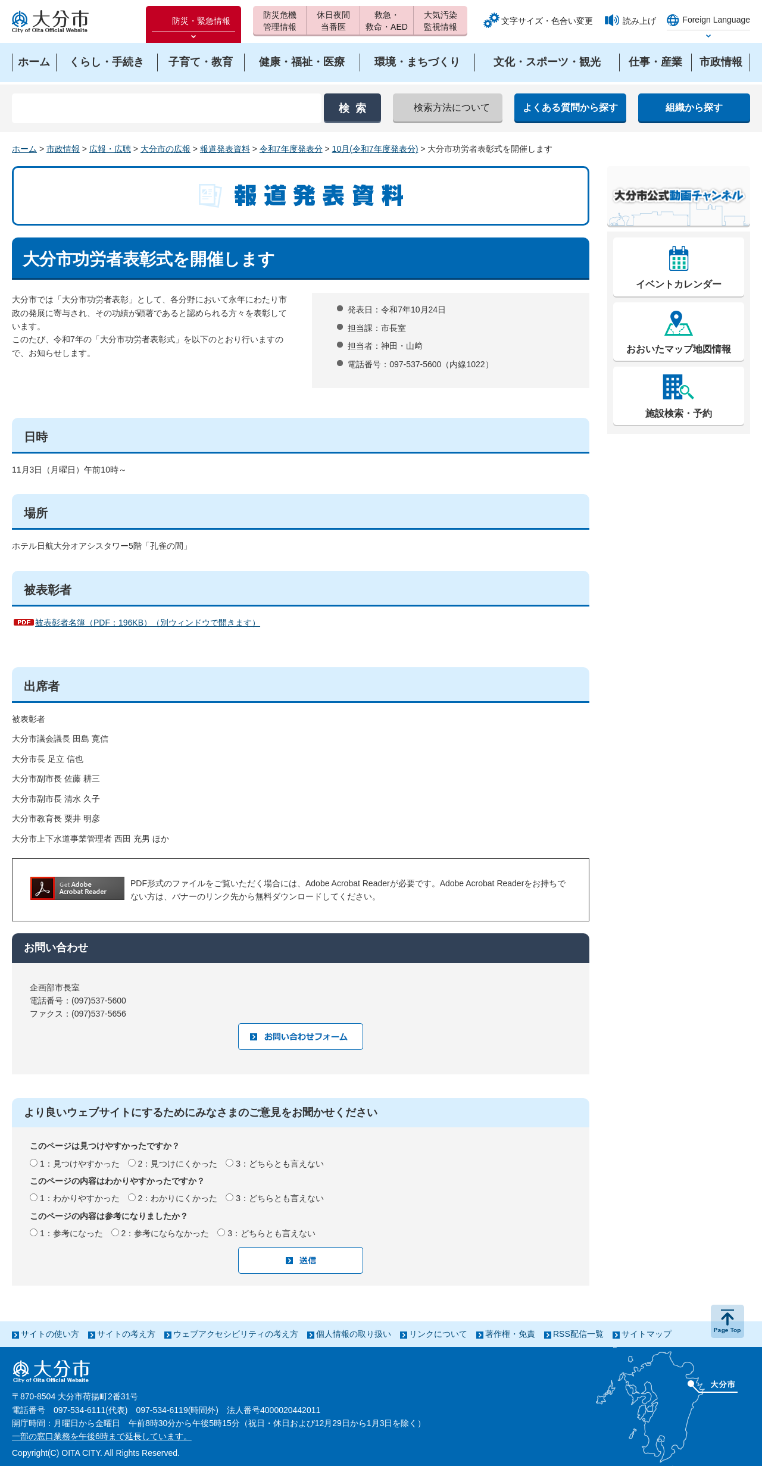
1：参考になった (71, 1233)
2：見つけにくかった (178, 1163)
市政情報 (63, 149)
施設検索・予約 (678, 413)
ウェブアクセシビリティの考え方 (235, 1334)
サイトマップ (647, 1334)
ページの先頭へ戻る (727, 1321)
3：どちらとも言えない (280, 1163)
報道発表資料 (225, 149)
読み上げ (639, 21)
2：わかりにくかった (178, 1198)
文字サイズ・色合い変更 (547, 21)
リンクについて (438, 1334)
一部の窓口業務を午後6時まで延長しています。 (102, 1436)
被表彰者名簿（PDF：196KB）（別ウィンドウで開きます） (147, 622)
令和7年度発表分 (291, 149)
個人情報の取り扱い (353, 1334)
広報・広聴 (110, 149)
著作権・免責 (510, 1334)
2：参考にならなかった (165, 1233)
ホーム (24, 149)
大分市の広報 (165, 149)
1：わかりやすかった (80, 1198)
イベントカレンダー (679, 284)
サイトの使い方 (50, 1334)
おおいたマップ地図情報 (678, 349)
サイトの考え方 (126, 1334)
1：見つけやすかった (80, 1163)
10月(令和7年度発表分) (375, 149)
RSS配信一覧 (578, 1334)
